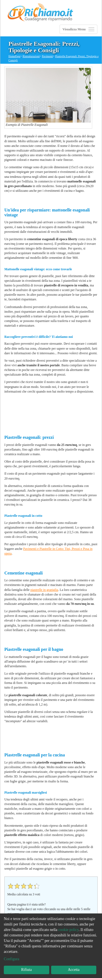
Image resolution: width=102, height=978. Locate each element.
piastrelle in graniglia (44, 590)
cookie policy (68, 930)
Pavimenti (47, 56)
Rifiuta (26, 970)
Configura (11, 959)
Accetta (73, 970)
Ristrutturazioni (31, 56)
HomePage (14, 56)
